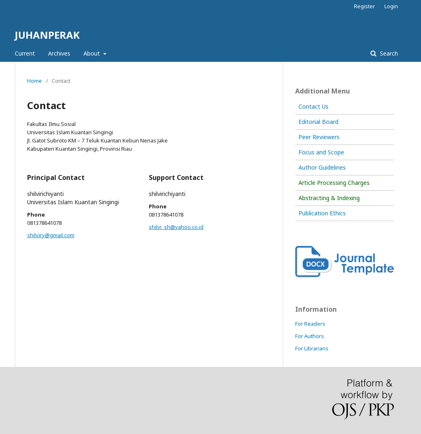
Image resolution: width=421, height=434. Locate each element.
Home (34, 80)
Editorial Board (318, 122)
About (92, 53)
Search (388, 53)
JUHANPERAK (47, 35)
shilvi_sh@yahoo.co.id (176, 227)
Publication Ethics (322, 213)
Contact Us (313, 106)
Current (25, 53)
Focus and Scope (321, 152)
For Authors (309, 336)
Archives (59, 53)
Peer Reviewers (319, 137)
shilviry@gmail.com (50, 235)
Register (364, 6)
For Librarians (311, 348)
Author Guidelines (322, 167)
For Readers (310, 323)
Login (391, 6)
